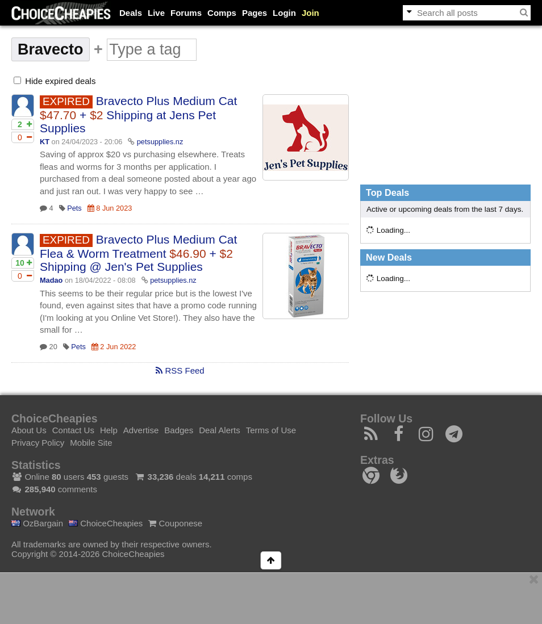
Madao (51, 280)
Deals (130, 13)
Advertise (141, 430)
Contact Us (73, 430)
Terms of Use (271, 430)
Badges (178, 430)
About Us (29, 430)
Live (156, 13)
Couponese (175, 523)
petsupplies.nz (160, 141)
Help (109, 430)
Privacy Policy (37, 442)
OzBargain (37, 523)
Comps (221, 13)
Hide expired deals (54, 81)
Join (310, 13)
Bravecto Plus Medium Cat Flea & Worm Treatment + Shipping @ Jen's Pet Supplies (138, 253)
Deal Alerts (219, 430)
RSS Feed (180, 370)
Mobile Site (91, 442)
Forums (186, 13)
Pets (74, 208)
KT (44, 141)
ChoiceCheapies (106, 523)
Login (284, 13)
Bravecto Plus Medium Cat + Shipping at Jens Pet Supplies (138, 114)
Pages (254, 13)
